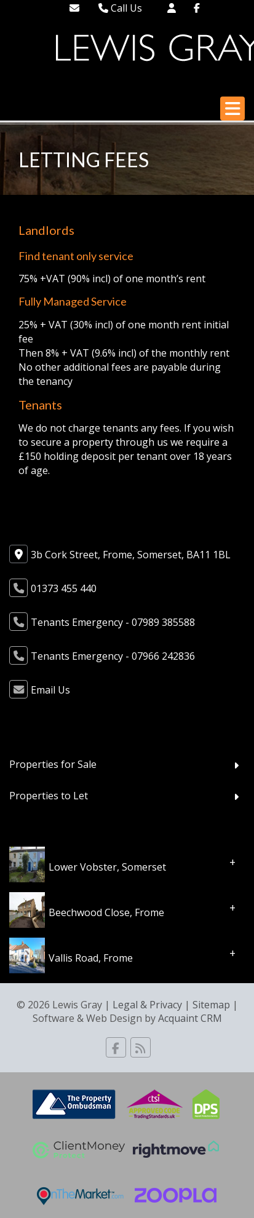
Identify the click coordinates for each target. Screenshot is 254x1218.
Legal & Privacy (147, 1004)
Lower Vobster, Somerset (107, 867)
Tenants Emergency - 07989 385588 (113, 622)
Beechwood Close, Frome (106, 912)
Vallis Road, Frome (91, 958)
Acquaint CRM (190, 1018)
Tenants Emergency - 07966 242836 (113, 656)
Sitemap (211, 1004)
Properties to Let (48, 795)
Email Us (50, 690)
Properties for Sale (53, 764)
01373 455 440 (64, 588)
